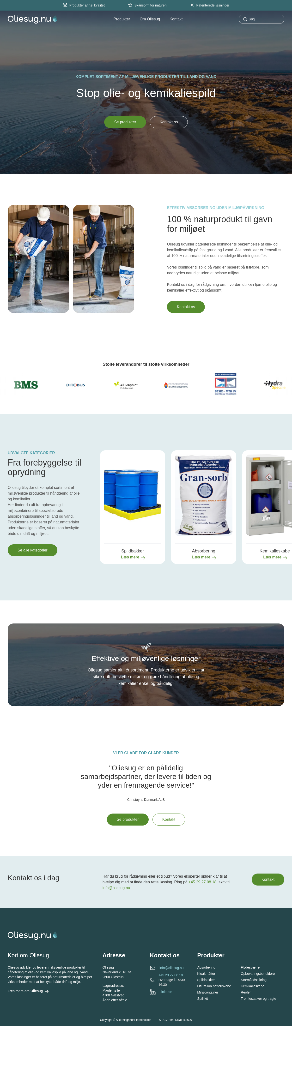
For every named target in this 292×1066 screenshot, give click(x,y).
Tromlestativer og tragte (258, 998)
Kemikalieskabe (252, 986)
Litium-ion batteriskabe (214, 986)
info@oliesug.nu (116, 888)
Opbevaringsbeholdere (258, 974)
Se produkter (125, 122)
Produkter (121, 19)
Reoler (246, 992)
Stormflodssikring (254, 980)
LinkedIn (165, 992)
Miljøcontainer (207, 992)
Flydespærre (250, 967)
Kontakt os (169, 122)
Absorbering (206, 967)
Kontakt (176, 19)
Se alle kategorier (33, 550)
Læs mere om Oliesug (28, 991)
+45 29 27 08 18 (202, 882)
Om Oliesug (150, 19)
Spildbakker (206, 980)
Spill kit (202, 998)
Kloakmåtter (206, 974)
